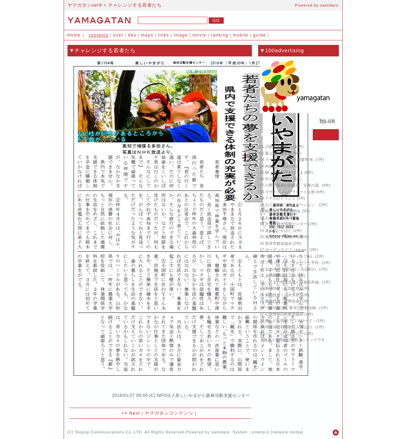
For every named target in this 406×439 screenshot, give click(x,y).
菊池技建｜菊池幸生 (282, 237)
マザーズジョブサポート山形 (290, 192)
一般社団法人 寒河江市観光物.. (291, 308)
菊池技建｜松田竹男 (282, 288)
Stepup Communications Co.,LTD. (109, 432)
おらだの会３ (276, 217)
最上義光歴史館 (278, 153)
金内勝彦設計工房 (280, 275)
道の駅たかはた (278, 230)
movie (199, 35)
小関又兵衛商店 (278, 146)
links (163, 35)
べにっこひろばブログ (284, 333)
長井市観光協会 (278, 243)
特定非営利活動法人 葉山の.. (289, 327)
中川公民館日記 (278, 179)
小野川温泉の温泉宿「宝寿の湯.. (293, 185)
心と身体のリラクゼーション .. (291, 205)
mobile (240, 35)
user (118, 35)
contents (99, 35)
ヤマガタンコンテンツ (169, 413)
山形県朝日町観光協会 (284, 314)
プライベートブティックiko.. (289, 256)
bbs (132, 35)
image (181, 35)
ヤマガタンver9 (84, 5)
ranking (219, 35)
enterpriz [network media (277, 432)
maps (147, 35)
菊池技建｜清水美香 (282, 295)
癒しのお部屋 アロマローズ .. (290, 321)
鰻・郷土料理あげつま (284, 172)
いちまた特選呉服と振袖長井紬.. (293, 282)
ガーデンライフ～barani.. (287, 250)
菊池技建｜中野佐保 (282, 301)
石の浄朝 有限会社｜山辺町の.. (291, 269)
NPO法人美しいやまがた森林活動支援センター (203, 395)
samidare (329, 5)
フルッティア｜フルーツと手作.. (293, 262)
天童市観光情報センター (286, 224)
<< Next (131, 413)
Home (74, 35)
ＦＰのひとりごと (280, 198)
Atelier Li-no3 (276, 166)
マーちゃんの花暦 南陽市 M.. (290, 159)
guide (259, 35)
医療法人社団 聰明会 (283, 211)
